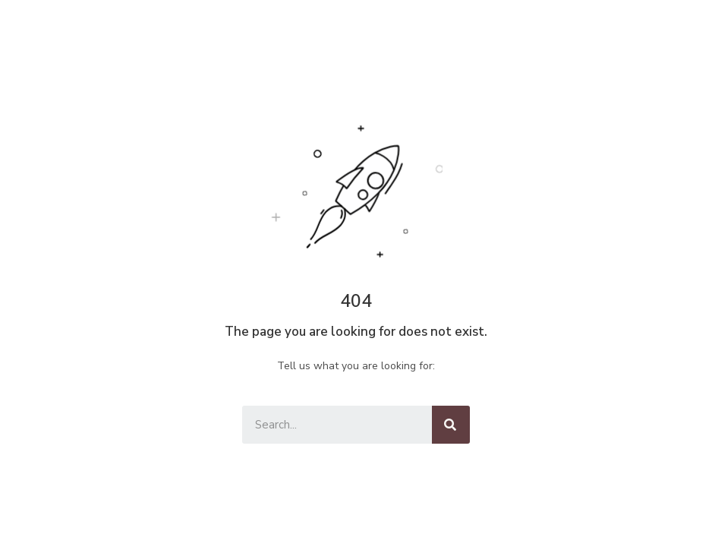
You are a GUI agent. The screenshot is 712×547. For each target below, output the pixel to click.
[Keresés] (451, 425)
